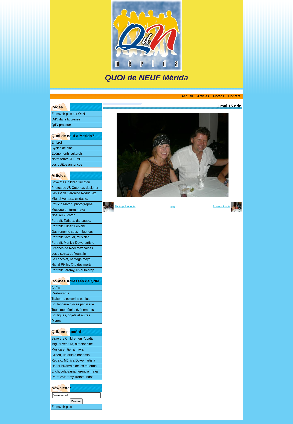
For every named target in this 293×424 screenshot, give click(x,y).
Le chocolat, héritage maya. (71, 259)
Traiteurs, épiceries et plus (70, 299)
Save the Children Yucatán (70, 182)
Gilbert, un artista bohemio (70, 355)
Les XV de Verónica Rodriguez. (74, 193)
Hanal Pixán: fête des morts (71, 264)
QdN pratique (61, 125)
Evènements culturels (67, 153)
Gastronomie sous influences (72, 231)
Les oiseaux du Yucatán (68, 253)
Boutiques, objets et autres (70, 315)
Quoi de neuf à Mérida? (72, 136)
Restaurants (60, 293)
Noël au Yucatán (63, 215)
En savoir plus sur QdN (68, 114)
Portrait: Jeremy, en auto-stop (72, 270)
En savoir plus (61, 407)
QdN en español (66, 332)
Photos (218, 96)
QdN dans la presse (65, 119)
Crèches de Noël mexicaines (72, 248)
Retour (172, 206)
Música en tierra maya (67, 349)
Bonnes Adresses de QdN (75, 281)
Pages (57, 107)
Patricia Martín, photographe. (72, 204)
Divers (56, 320)
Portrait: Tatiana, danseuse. (71, 220)
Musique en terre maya (68, 209)
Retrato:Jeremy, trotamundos (72, 377)
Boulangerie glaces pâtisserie (72, 304)
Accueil (187, 96)
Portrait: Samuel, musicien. (70, 237)
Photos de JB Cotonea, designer (74, 187)
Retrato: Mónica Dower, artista (73, 360)
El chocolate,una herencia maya (74, 371)
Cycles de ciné (62, 148)
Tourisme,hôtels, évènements (72, 309)
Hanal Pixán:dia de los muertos (73, 366)
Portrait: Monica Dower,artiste (72, 242)
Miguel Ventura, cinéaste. (69, 198)
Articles (203, 96)
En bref (56, 142)
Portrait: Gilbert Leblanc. (69, 226)
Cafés (55, 288)
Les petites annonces (66, 164)
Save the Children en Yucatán (72, 338)
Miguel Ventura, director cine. (72, 344)
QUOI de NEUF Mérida (146, 77)
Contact (234, 96)
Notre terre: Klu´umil (66, 159)
